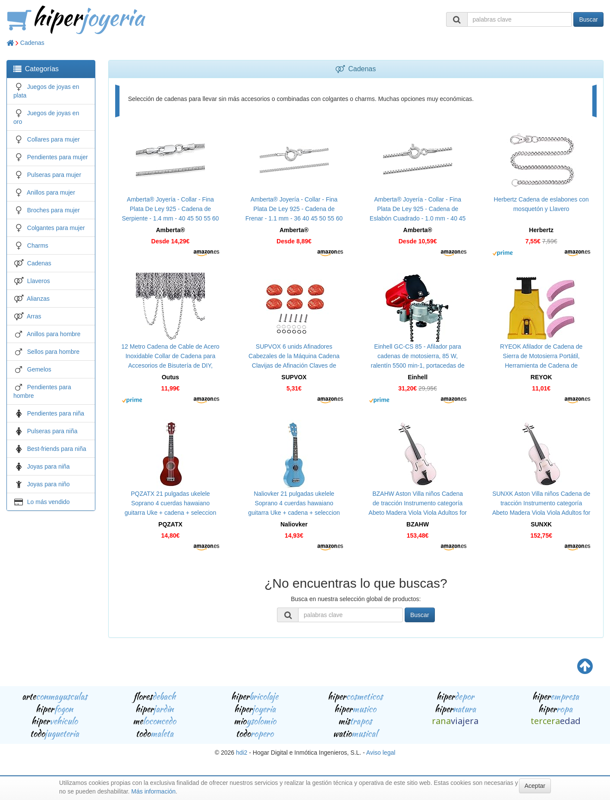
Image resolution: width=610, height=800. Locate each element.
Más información (153, 791)
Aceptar (535, 785)
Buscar (588, 19)
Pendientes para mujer (57, 157)
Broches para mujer (53, 210)
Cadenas (32, 42)
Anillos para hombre (54, 334)
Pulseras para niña (52, 431)
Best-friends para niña (56, 448)
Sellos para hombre (53, 351)
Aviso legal (380, 752)
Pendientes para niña (55, 413)
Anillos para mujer (51, 192)
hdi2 (241, 752)
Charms (37, 245)
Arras (34, 316)
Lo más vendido (48, 501)
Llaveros (38, 280)
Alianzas (38, 298)
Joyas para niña (48, 466)
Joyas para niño (48, 484)
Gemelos (39, 369)
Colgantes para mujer (56, 227)
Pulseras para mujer (54, 174)
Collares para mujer (53, 139)
